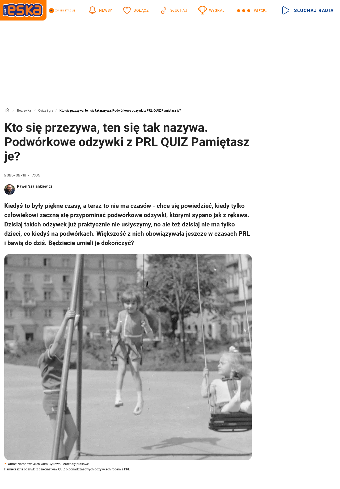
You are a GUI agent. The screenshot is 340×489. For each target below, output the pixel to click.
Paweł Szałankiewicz (34, 186)
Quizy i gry (45, 110)
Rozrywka (24, 110)
